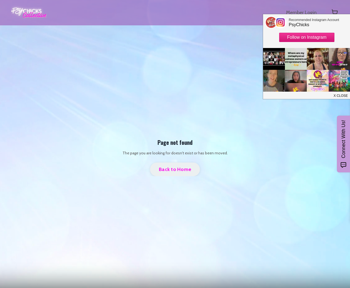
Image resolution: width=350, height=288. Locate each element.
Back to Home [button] (175, 169)
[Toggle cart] (334, 12)
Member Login (301, 13)
